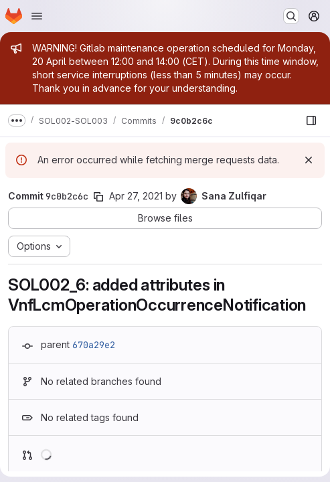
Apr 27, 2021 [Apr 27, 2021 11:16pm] (136, 196)
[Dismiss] (309, 160)
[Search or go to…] (291, 16)
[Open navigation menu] (37, 16)
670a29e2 (93, 345)
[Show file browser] (311, 120)
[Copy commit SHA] (98, 197)
